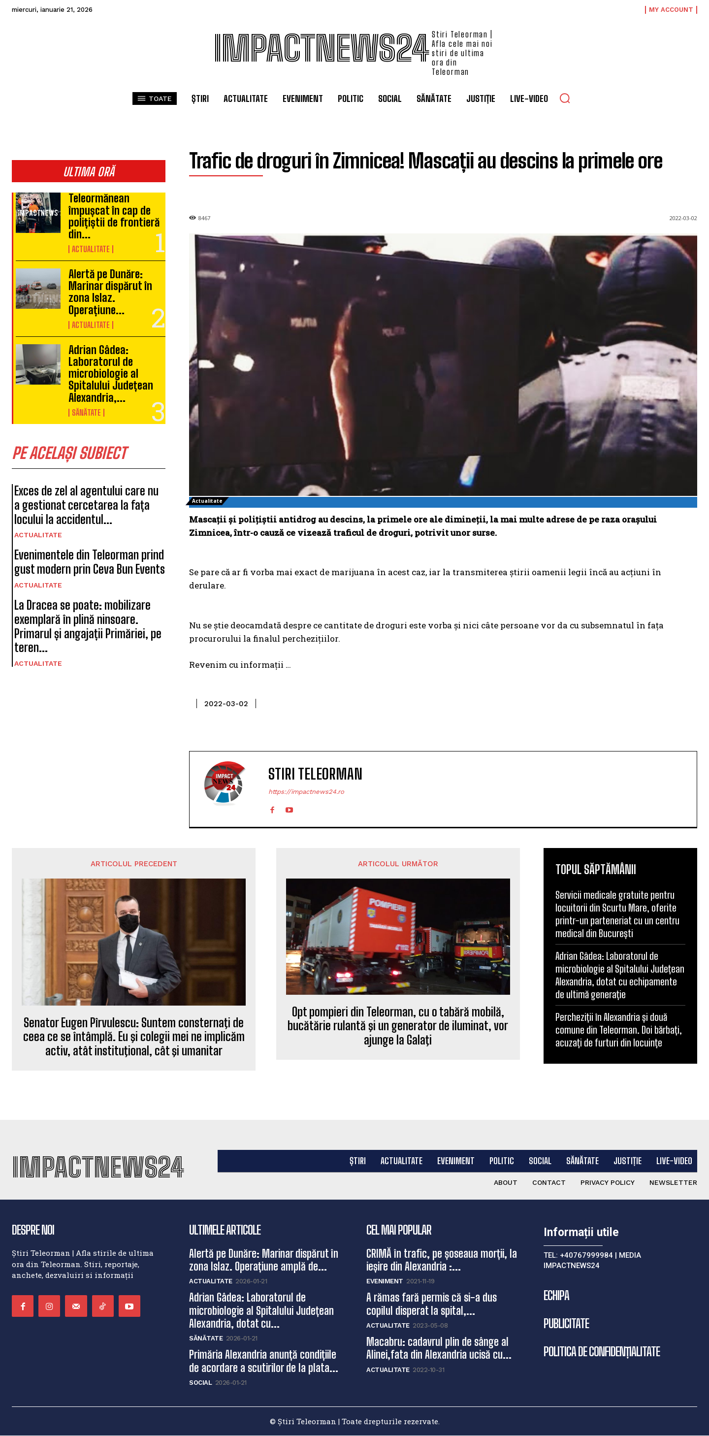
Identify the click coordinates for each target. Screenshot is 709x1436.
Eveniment (384, 1281)
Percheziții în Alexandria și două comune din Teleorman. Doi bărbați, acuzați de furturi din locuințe (618, 1029)
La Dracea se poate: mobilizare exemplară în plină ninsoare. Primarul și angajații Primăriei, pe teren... (87, 626)
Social (200, 1383)
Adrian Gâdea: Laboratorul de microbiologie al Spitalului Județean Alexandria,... (110, 373)
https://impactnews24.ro (306, 791)
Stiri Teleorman (315, 774)
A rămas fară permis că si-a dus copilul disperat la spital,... (431, 1304)
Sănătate (86, 413)
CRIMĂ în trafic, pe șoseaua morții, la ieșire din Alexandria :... (441, 1260)
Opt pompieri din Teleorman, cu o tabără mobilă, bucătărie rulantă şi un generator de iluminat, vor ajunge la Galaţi (398, 1026)
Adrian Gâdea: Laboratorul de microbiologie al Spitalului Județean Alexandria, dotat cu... (261, 1311)
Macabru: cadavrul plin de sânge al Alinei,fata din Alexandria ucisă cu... (439, 1348)
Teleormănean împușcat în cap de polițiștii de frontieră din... (114, 216)
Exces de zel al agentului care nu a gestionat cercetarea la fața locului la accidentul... (86, 505)
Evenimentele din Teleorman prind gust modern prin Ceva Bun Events (89, 562)
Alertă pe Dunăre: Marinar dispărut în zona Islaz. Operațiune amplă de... (263, 1260)
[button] (565, 98)
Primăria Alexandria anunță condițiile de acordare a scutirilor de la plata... (263, 1361)
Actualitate (91, 249)
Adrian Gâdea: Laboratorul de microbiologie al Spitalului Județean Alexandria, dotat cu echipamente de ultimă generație (619, 975)
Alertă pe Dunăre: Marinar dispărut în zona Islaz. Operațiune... (110, 292)
